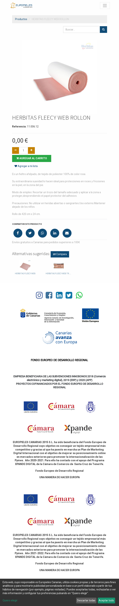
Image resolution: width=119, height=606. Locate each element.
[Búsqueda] (103, 29)
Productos (21, 19)
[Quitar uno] (15, 150)
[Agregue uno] (31, 150)
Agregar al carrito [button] (31, 158)
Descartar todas (86, 600)
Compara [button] (60, 254)
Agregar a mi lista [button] (26, 166)
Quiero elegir (10, 600)
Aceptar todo (106, 600)
